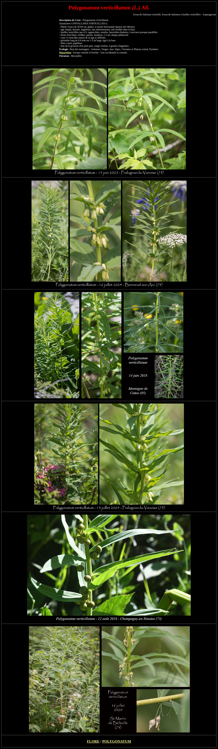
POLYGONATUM (116, 741)
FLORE (93, 741)
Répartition (65, 52)
